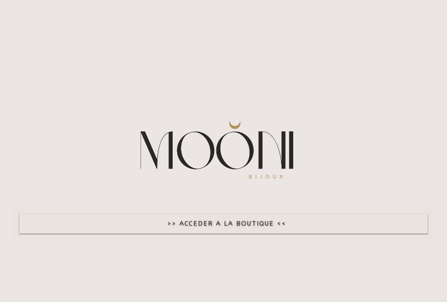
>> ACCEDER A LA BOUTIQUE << (226, 223)
